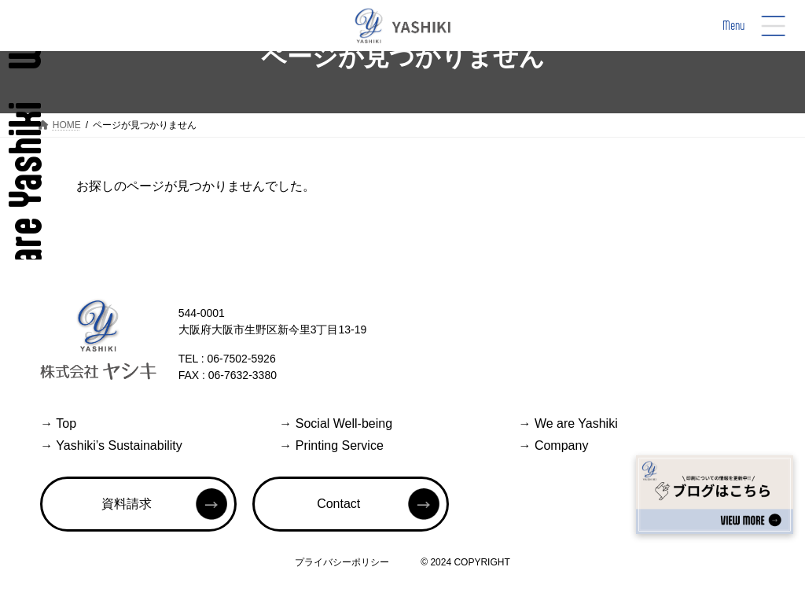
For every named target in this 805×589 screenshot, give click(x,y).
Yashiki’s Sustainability (111, 445)
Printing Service (331, 445)
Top (58, 423)
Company (553, 445)
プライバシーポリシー (342, 562)
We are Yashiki (567, 423)
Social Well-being (335, 423)
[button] (138, 504)
